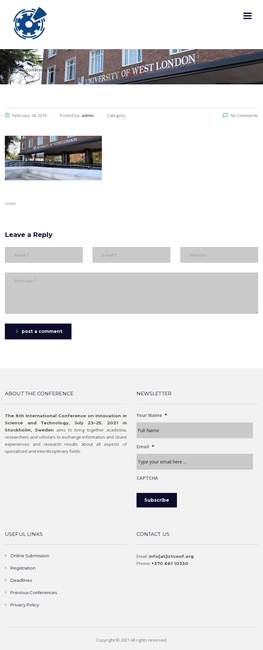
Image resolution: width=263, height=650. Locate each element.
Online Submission (29, 555)
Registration (23, 567)
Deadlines (21, 580)
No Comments (240, 115)
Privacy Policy (24, 604)
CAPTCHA (147, 478)
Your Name (152, 415)
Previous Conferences (33, 592)
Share (10, 203)
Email (145, 447)
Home (10, 70)
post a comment (39, 331)
